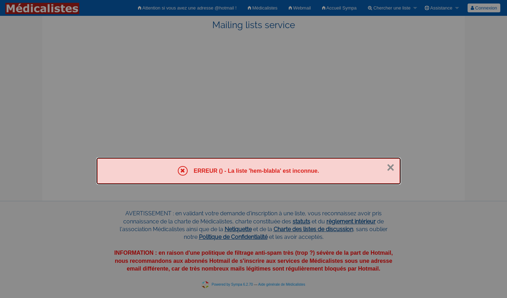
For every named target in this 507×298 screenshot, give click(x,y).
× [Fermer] (390, 167)
